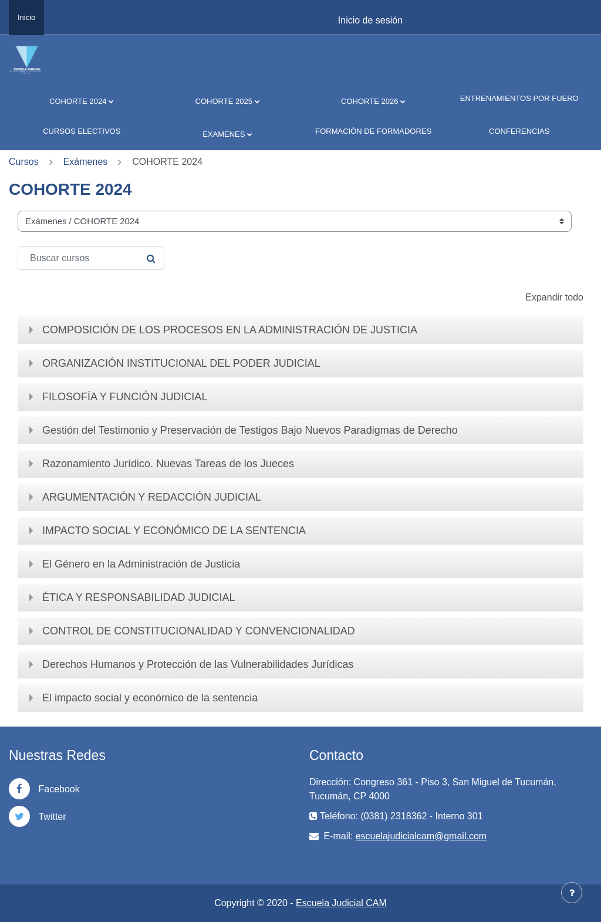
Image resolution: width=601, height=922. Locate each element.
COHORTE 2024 (77, 101)
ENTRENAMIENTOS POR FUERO (519, 98)
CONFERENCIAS (519, 131)
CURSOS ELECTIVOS (81, 131)
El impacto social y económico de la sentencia (150, 698)
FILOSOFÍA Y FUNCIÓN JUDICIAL (124, 397)
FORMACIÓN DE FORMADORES (373, 131)
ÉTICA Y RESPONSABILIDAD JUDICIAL (138, 597)
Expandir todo (554, 297)
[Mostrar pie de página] (571, 892)
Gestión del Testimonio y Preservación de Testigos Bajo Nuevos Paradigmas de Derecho (250, 430)
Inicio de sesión (370, 20)
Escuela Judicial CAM (341, 903)
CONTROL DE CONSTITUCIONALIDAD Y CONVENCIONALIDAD (198, 631)
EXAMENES (223, 134)
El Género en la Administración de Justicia (141, 564)
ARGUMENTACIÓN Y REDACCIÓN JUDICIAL (151, 497)
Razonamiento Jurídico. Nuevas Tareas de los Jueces (168, 464)
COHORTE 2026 (369, 101)
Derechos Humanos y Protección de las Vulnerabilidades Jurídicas (198, 664)
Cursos (24, 162)
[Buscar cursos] (91, 258)
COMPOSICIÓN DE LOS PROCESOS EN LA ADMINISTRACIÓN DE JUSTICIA (229, 330)
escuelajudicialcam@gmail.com (421, 836)
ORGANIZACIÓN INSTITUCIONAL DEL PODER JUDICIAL (181, 363)
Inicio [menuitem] (26, 17)
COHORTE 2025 (223, 101)
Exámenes (85, 162)
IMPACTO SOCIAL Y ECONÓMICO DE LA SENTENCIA (174, 530)
